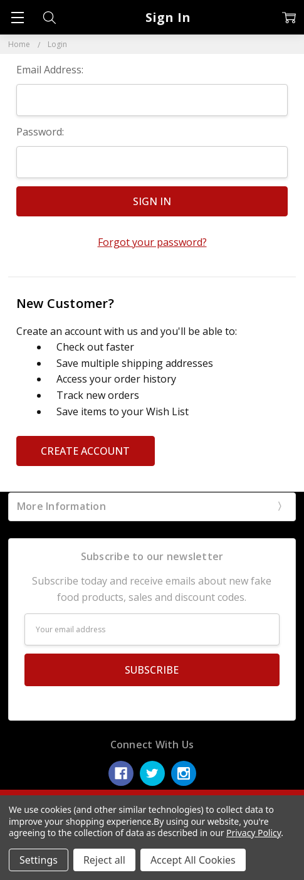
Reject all (104, 860)
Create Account (85, 451)
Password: (40, 132)
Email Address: (49, 70)
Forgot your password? (152, 242)
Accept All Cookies (193, 860)
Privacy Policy (253, 833)
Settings (38, 860)
